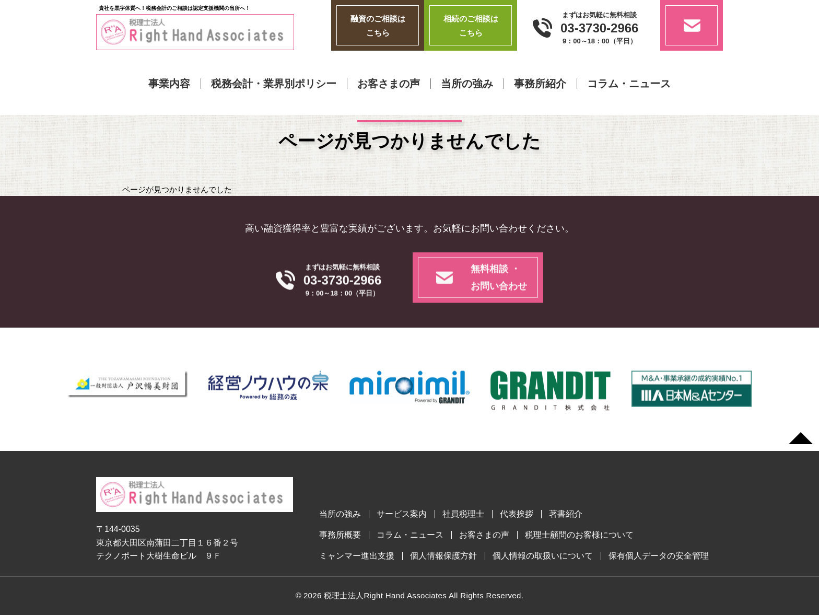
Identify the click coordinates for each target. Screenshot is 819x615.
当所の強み (467, 83)
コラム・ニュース (629, 83)
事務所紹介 (540, 83)
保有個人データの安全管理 (659, 556)
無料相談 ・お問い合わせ (499, 296)
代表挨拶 (516, 514)
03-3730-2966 (599, 28)
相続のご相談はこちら (470, 25)
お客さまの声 (388, 83)
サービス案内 (402, 514)
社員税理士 (463, 514)
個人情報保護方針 (443, 556)
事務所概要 (340, 535)
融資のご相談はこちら (377, 25)
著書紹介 (565, 514)
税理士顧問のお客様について (579, 535)
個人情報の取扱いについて (543, 556)
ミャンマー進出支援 (356, 556)
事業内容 (169, 83)
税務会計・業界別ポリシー (273, 83)
